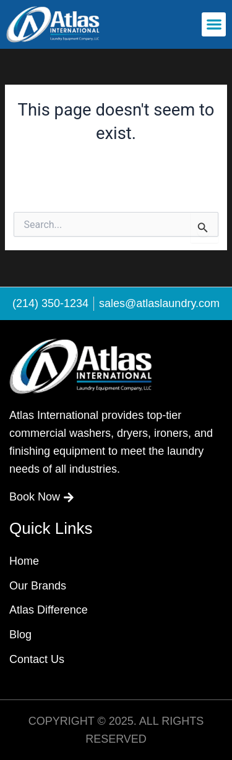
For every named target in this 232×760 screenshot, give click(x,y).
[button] (214, 24)
